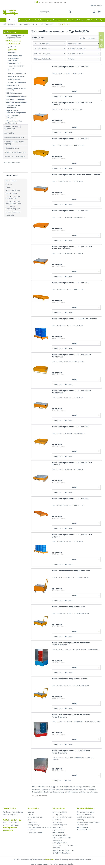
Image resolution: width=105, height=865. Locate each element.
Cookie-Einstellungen (35, 832)
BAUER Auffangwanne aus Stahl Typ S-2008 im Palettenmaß (71, 356)
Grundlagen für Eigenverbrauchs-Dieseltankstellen (59, 830)
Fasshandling (9, 133)
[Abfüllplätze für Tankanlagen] (95, 20)
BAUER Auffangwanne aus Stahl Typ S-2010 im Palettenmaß (71, 392)
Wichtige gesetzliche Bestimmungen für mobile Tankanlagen (62, 837)
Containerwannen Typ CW (15, 99)
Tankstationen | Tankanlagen (15, 152)
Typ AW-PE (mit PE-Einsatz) (16, 76)
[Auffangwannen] (12, 20)
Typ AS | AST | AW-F (14, 63)
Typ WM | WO (12, 52)
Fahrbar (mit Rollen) (75, 43)
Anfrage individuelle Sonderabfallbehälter (13, 203)
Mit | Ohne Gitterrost (41, 49)
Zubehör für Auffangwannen (16, 102)
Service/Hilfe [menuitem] (96, 6)
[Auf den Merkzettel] (69, 96)
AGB (29, 820)
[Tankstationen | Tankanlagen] (76, 20)
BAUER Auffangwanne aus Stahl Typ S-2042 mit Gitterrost (72, 536)
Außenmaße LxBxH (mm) (77, 49)
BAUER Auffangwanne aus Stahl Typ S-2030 (70, 211)
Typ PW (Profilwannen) (15, 55)
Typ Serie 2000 (12, 50)
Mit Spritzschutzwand (42, 43)
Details (85, 91)
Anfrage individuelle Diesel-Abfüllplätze (63, 818)
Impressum (9, 215)
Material (71, 59)
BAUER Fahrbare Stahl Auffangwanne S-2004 (71, 571)
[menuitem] (55, 12)
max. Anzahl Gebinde (76, 54)
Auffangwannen (10, 32)
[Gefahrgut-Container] (59, 20)
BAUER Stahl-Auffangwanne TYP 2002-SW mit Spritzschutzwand (71, 644)
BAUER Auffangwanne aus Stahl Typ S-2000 (70, 67)
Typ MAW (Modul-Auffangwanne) (13, 59)
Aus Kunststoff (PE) (13, 85)
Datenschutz (32, 822)
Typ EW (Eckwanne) (14, 79)
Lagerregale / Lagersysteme (14, 137)
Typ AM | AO (12, 47)
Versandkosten (49, 859)
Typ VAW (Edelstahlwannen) (17, 82)
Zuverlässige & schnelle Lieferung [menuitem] (85, 818)
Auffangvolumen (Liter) (42, 54)
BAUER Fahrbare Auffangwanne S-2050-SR (69, 679)
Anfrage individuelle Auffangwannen (12, 197)
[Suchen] (70, 12)
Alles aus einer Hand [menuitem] (84, 815)
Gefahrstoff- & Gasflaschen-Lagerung (14, 143)
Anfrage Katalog (11, 193)
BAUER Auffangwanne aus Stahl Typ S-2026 (70, 427)
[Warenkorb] (99, 12)
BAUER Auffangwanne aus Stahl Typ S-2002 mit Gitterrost (72, 104)
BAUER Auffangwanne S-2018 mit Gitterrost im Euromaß (76, 175)
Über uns (8, 184)
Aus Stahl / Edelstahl (13, 44)
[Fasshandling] (23, 20)
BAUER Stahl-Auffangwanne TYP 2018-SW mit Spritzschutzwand (71, 716)
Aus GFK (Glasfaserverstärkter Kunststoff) (16, 89)
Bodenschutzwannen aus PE (15, 96)
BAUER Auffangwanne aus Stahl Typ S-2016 (70, 139)
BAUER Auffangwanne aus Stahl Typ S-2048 (70, 283)
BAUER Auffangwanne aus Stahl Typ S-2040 (70, 499)
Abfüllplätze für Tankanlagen (14, 157)
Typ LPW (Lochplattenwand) (17, 74)
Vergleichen (57, 96)
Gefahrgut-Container (11, 148)
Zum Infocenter (11, 181)
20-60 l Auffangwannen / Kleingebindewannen (14, 37)
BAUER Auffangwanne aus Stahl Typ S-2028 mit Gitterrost (72, 464)
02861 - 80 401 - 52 (12, 819)
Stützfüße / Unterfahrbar (43, 59)
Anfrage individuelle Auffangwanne (12, 117)
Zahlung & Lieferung (12, 190)
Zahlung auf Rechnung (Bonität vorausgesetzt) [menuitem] (88, 823)
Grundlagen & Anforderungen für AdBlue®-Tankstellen (63, 851)
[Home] (3, 20)
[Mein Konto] (94, 12)
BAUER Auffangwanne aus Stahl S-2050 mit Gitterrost (74, 319)
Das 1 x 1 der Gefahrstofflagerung (12, 208)
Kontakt (8, 187)
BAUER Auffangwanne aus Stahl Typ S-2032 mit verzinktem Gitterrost (72, 248)
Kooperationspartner (13, 212)
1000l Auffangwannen (13, 93)
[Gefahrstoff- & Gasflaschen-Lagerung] (40, 20)
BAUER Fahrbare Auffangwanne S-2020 (68, 607)
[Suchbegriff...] (55, 12)
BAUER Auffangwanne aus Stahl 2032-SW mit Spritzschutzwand (71, 752)
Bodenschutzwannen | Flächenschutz (12, 128)
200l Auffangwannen (13, 41)
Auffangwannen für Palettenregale (12, 106)
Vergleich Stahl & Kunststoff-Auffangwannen (15, 112)
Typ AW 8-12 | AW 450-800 (16, 66)
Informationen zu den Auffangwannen (13, 122)
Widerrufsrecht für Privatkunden (39, 827)
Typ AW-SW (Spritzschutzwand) (14, 70)
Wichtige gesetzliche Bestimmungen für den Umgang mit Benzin (64, 845)
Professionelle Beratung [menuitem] (85, 812)
